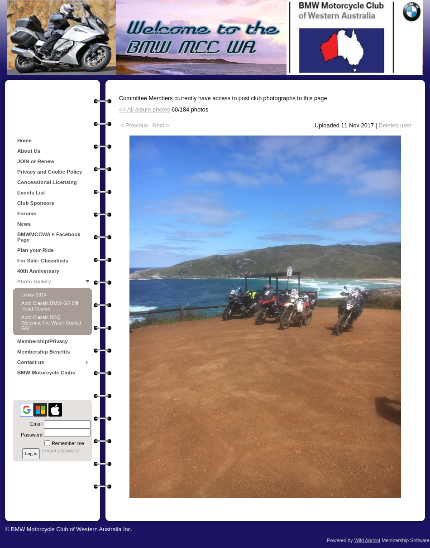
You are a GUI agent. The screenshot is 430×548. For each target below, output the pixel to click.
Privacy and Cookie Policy (49, 172)
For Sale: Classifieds (42, 260)
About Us (28, 151)
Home (24, 140)
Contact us (30, 362)
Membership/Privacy (42, 341)
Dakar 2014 (34, 294)
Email (35, 424)
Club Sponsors (35, 203)
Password (30, 434)
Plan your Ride (35, 250)
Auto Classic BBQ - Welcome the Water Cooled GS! (51, 323)
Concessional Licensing (47, 182)
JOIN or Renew (35, 161)
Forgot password (60, 450)
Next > (160, 125)
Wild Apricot (367, 540)
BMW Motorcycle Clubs (46, 372)
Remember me (68, 443)
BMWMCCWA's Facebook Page (49, 237)
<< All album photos (144, 109)
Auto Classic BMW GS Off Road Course (49, 306)
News (24, 224)
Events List (31, 192)
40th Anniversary (38, 271)
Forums (26, 213)
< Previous (134, 125)
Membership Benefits (43, 351)
